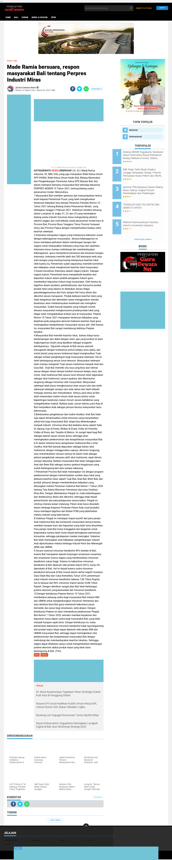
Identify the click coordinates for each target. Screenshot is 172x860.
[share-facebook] (72, 88)
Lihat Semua (55, 821)
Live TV (161, 8)
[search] (109, 8)
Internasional (135, 136)
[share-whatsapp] (86, 88)
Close (18, 848)
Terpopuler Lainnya (142, 227)
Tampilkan (97, 798)
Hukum (25, 17)
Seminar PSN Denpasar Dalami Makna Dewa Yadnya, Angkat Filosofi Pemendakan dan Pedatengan (146, 185)
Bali (16, 17)
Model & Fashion (40, 17)
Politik (90, 841)
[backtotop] (86, 827)
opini (53, 17)
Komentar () (97, 89)
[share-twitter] (79, 88)
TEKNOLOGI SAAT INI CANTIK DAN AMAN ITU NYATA (146, 199)
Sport (7, 845)
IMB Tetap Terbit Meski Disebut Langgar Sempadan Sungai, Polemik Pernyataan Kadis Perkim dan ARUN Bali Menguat (146, 170)
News (45, 655)
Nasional (133, 130)
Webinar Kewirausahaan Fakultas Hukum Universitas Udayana (146, 215)
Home (8, 17)
